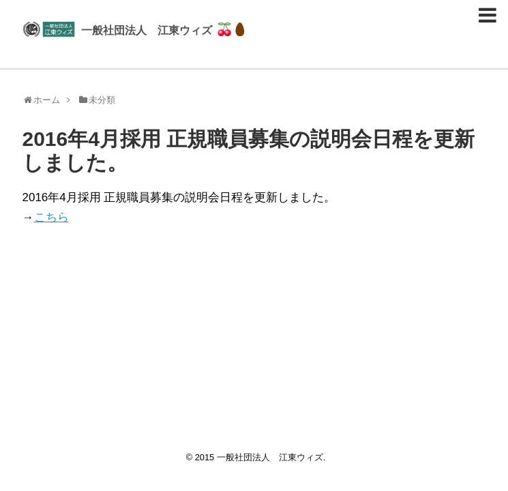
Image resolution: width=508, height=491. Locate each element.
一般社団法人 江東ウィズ (146, 30)
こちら (51, 217)
